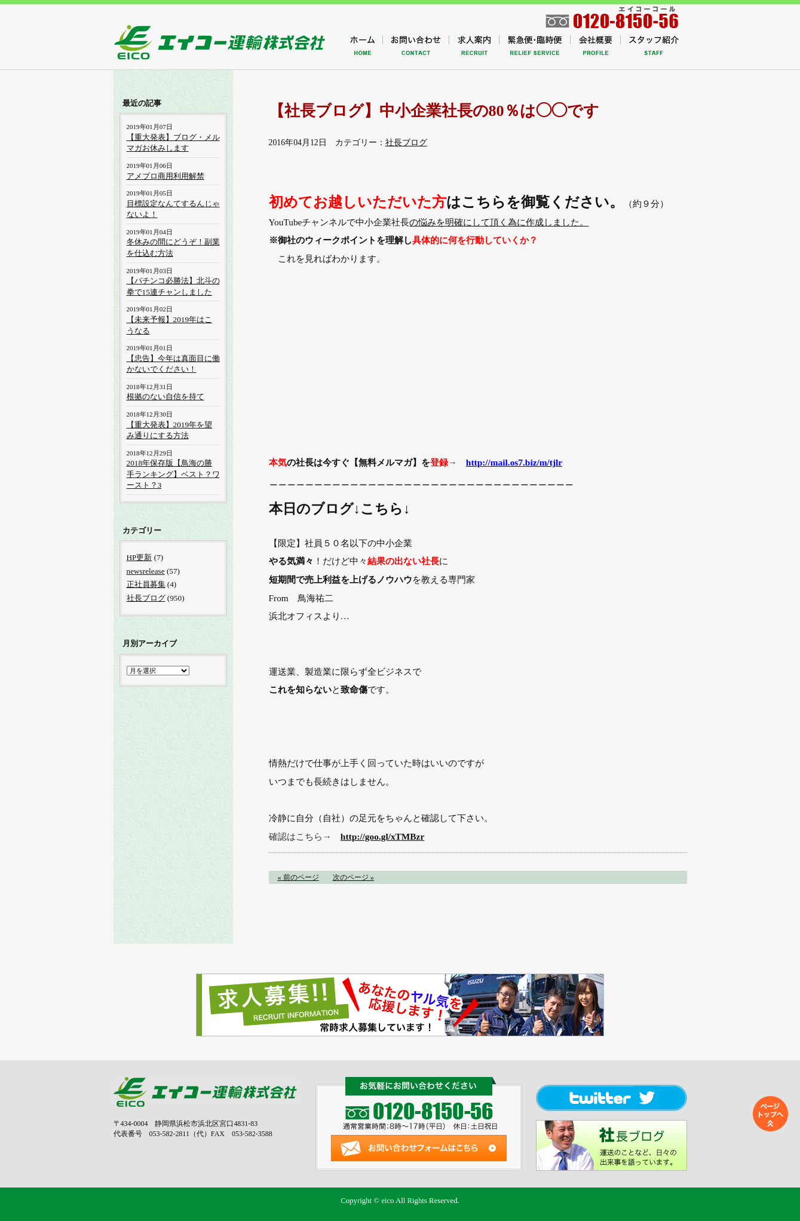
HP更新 (139, 557)
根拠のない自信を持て (165, 396)
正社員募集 (146, 584)
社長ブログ (406, 142)
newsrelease (146, 571)
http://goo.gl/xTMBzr (382, 836)
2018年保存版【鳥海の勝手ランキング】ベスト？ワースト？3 (173, 473)
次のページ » (353, 877)
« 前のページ (298, 877)
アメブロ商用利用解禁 (165, 176)
